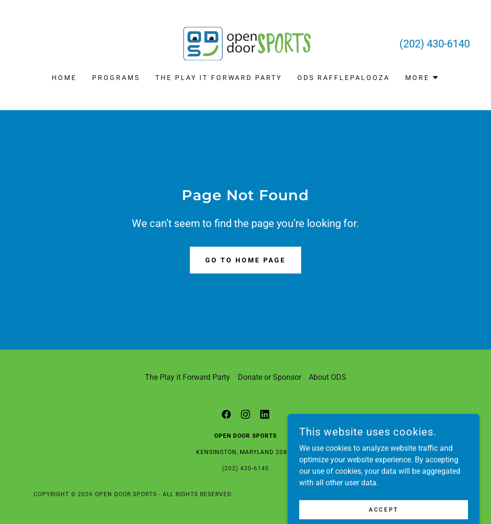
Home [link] (64, 77)
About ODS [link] (327, 377)
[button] (422, 77)
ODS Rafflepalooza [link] (343, 77)
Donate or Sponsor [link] (269, 377)
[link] (245, 42)
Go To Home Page (245, 260)
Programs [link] (116, 77)
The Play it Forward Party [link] (218, 77)
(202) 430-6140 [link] (434, 44)
